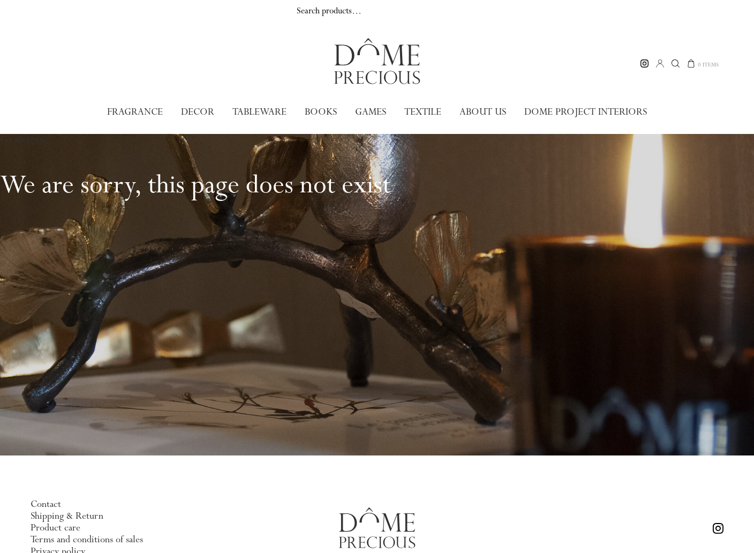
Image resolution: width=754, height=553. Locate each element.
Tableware (261, 111)
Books (321, 111)
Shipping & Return (67, 515)
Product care (55, 527)
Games (370, 111)
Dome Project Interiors (582, 111)
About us (481, 111)
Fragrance (139, 111)
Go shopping (24, 139)
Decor (200, 111)
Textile (422, 111)
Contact (46, 504)
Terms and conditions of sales (87, 539)
